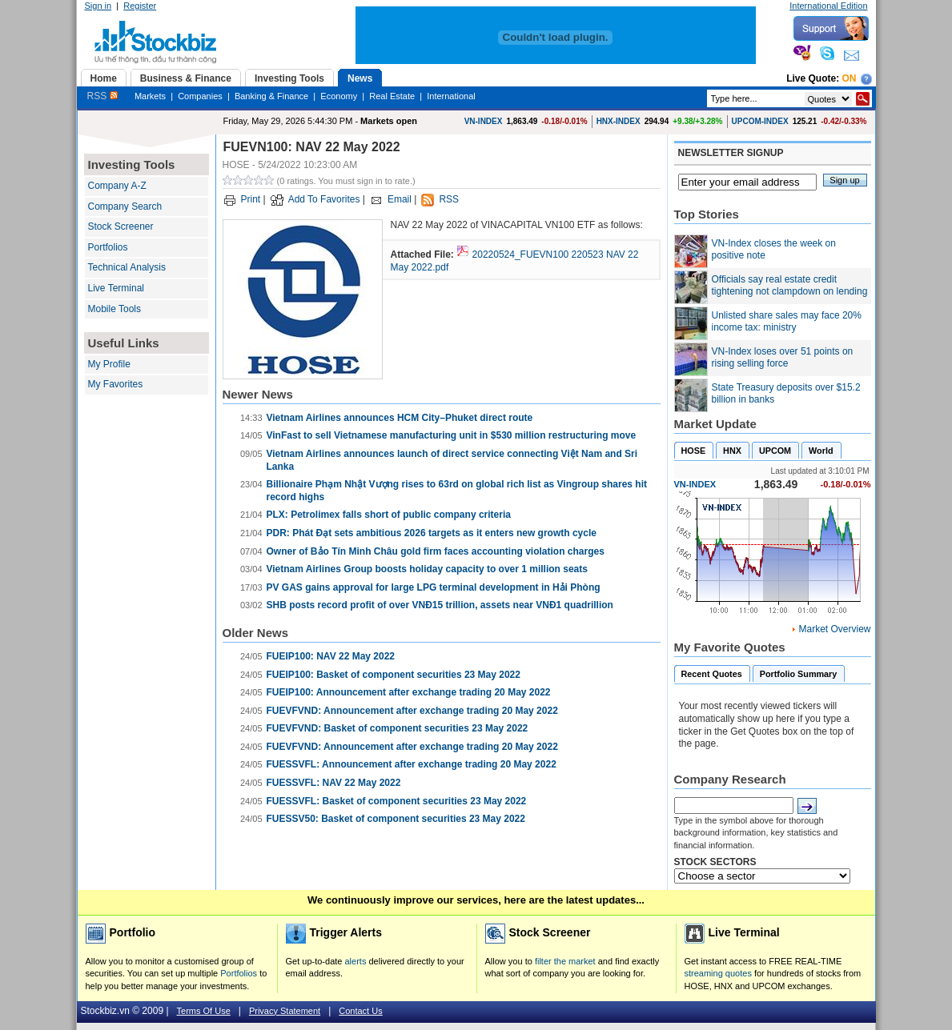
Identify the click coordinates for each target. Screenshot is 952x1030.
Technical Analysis (127, 267)
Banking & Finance (271, 96)
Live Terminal (116, 288)
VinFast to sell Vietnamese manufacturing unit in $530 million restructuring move (452, 435)
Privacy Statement (284, 1011)
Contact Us (360, 1011)
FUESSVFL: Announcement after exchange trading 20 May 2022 (411, 764)
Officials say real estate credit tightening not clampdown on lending (790, 286)
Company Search (125, 206)
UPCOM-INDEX (760, 121)
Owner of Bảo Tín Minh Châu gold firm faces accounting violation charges (436, 551)
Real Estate (392, 96)
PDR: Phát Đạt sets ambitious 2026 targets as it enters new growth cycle (432, 533)
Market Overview (834, 629)
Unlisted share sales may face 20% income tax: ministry (787, 322)
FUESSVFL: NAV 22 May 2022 (334, 782)
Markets (150, 96)
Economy (338, 96)
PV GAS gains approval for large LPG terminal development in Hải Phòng (434, 587)
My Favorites (115, 384)
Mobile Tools (114, 309)
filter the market (565, 961)
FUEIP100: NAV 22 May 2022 (331, 656)
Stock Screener (121, 226)
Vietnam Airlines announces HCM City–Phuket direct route (400, 417)
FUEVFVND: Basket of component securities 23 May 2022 (397, 728)
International (451, 96)
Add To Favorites (324, 199)
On (849, 78)
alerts (356, 961)
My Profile (109, 364)
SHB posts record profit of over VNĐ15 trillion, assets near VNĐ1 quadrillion (440, 605)
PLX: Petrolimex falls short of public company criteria (389, 514)
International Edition (828, 5)
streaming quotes (718, 973)
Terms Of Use (204, 1011)
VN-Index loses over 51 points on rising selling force (783, 358)
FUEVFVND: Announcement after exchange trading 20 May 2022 (412, 710)
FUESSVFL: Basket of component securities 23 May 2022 (397, 801)
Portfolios (108, 247)
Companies (200, 96)
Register (139, 5)
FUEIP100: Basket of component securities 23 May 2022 (393, 674)
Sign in (98, 5)
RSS (102, 96)
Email (400, 199)
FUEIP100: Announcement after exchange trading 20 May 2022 (409, 692)
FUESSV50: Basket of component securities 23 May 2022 (396, 818)
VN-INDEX (483, 121)
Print (251, 199)
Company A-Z (117, 185)
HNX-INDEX (619, 121)
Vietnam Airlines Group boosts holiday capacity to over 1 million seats (427, 569)
